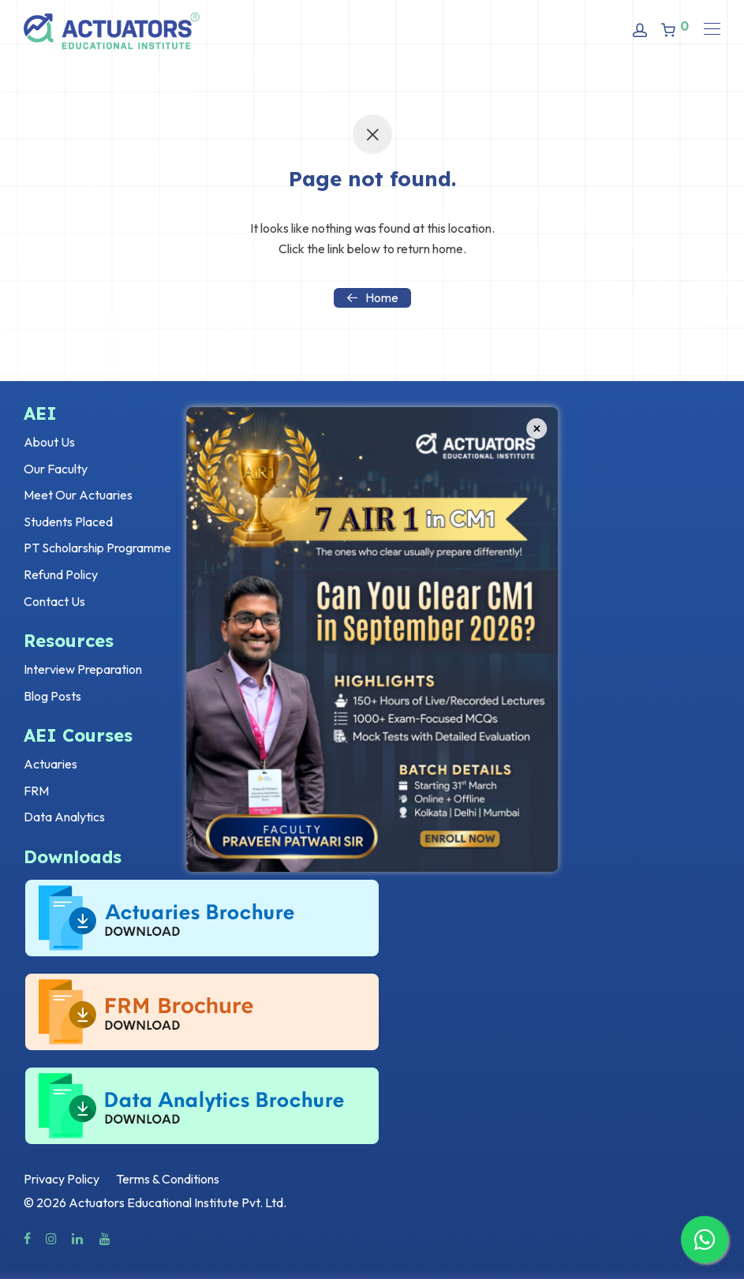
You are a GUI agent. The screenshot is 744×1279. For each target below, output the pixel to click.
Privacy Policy (61, 1179)
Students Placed (68, 521)
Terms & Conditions (167, 1179)
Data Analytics (64, 817)
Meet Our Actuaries (78, 495)
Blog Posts (52, 696)
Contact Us (54, 601)
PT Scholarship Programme (97, 547)
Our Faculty (56, 469)
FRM (36, 790)
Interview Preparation (83, 669)
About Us (49, 442)
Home (372, 297)
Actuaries (50, 764)
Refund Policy (61, 574)
